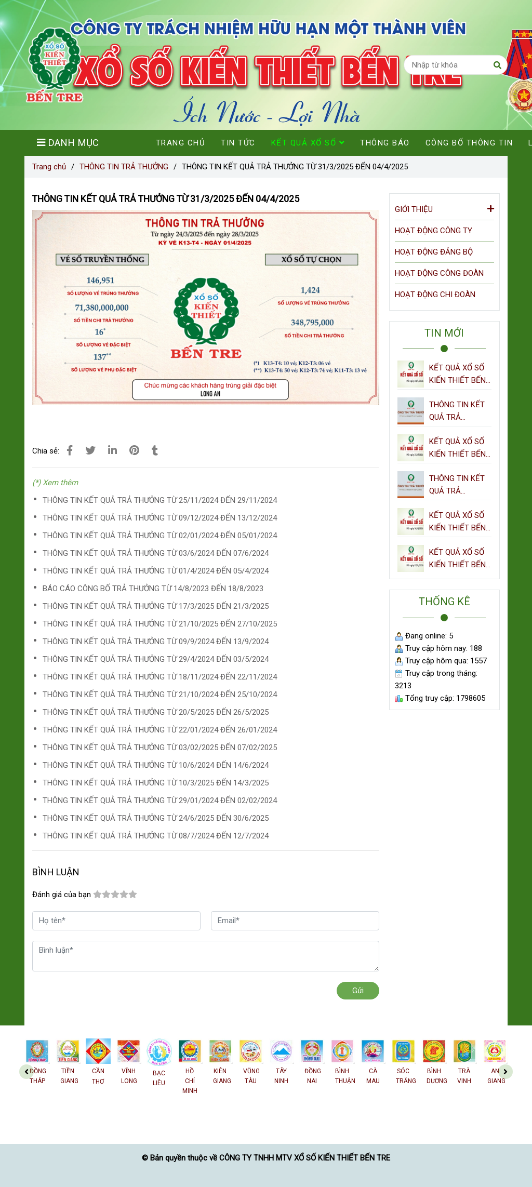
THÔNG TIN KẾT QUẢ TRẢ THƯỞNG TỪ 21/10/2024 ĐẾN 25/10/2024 (160, 694)
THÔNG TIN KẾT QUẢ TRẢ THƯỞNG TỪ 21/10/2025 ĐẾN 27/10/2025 (160, 624)
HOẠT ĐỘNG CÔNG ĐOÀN (439, 273)
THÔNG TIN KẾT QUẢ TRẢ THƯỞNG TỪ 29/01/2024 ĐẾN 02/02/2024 (160, 800)
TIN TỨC (238, 143)
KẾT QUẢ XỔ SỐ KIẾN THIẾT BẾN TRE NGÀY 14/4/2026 (457, 522)
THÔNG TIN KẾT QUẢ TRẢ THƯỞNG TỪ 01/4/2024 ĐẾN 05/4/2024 (156, 571)
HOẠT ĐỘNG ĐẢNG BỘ (434, 252)
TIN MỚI (444, 333)
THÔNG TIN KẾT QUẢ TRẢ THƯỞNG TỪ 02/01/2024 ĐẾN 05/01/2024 (160, 535)
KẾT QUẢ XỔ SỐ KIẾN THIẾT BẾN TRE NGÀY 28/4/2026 (457, 374)
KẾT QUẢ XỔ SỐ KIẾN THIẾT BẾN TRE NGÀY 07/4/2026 (457, 559)
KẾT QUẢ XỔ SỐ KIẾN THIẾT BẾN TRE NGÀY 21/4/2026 (457, 448)
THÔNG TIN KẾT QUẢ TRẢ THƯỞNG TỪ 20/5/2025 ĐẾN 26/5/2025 (156, 712)
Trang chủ (49, 166)
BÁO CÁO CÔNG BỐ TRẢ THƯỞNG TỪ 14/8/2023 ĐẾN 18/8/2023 (153, 588)
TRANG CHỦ (181, 143)
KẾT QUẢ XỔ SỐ (308, 143)
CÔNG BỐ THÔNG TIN (469, 143)
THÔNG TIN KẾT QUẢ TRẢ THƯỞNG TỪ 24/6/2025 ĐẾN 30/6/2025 (156, 818)
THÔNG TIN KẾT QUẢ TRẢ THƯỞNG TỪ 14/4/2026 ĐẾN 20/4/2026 (457, 485)
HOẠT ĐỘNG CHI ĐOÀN (435, 294)
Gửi (358, 990)
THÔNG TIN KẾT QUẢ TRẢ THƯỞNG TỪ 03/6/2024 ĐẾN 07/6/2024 (156, 553)
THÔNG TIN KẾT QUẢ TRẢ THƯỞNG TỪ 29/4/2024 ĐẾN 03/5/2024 (156, 659)
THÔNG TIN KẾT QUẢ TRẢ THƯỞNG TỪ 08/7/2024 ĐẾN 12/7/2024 (156, 836)
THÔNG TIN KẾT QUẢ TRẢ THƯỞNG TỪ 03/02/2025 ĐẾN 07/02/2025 (160, 747)
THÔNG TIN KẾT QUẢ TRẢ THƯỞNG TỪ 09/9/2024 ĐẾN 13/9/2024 (156, 641)
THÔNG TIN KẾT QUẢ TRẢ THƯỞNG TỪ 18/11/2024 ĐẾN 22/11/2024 (160, 677)
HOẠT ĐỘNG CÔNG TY (433, 230)
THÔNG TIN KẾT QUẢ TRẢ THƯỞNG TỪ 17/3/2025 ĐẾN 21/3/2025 (156, 606)
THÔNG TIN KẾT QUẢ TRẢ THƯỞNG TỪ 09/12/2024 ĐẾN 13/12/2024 (160, 518)
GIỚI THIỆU (445, 208)
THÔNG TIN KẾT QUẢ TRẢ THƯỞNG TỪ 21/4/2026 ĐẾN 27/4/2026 (457, 411)
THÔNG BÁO (385, 143)
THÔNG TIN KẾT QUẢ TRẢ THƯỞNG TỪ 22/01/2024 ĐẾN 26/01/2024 (160, 730)
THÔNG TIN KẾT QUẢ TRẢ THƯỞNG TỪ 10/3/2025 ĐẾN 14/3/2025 (156, 783)
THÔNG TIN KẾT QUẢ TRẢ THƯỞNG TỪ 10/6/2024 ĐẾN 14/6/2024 (156, 765)
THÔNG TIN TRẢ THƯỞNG (123, 166)
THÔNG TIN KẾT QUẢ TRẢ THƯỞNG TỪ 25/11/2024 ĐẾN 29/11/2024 (160, 500)
